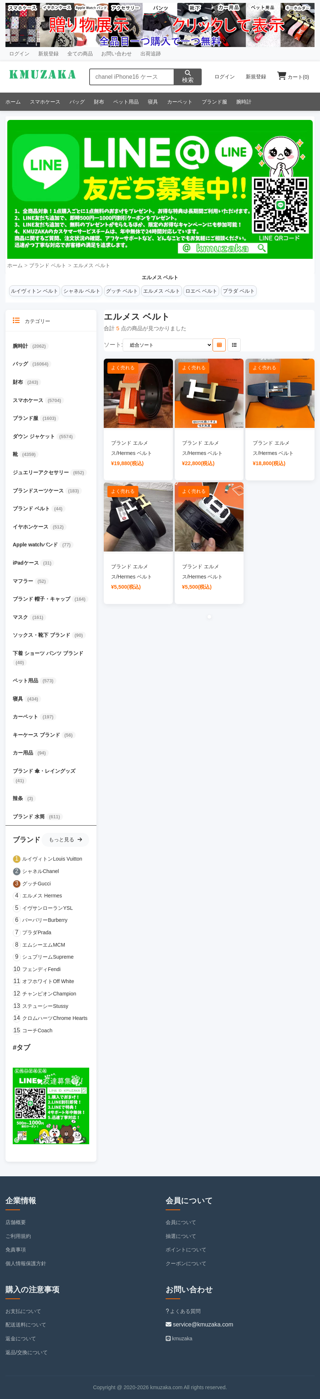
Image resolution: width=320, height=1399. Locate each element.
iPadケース (26, 563)
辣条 (18, 798)
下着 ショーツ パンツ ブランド (48, 653)
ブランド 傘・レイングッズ (44, 771)
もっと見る (65, 839)
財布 (99, 102)
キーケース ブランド (37, 735)
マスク (21, 617)
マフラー (24, 581)
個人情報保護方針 (25, 1263)
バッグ (77, 102)
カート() (293, 77)
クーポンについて (186, 1263)
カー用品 (24, 753)
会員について (181, 1222)
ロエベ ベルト (201, 291)
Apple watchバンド (36, 544)
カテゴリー (31, 320)
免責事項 (15, 1249)
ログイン (19, 53)
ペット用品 (126, 102)
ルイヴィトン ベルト (34, 291)
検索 (188, 76)
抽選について (181, 1236)
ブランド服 (214, 102)
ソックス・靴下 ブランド (42, 635)
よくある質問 (183, 1311)
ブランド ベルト (47, 265)
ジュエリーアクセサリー (41, 472)
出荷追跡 (151, 53)
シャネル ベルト (81, 291)
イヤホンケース (31, 527)
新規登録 (48, 53)
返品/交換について (26, 1352)
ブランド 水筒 (29, 816)
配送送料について (25, 1325)
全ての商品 (80, 53)
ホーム (13, 102)
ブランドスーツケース (39, 491)
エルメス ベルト (91, 265)
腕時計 (244, 102)
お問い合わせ (116, 53)
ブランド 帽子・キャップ (42, 599)
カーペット (180, 102)
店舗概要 (15, 1222)
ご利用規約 (18, 1236)
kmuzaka (179, 1338)
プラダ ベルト (239, 291)
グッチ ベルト (122, 291)
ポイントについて (186, 1249)
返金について (20, 1338)
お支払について (23, 1311)
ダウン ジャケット (34, 436)
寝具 (153, 102)
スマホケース (45, 102)
